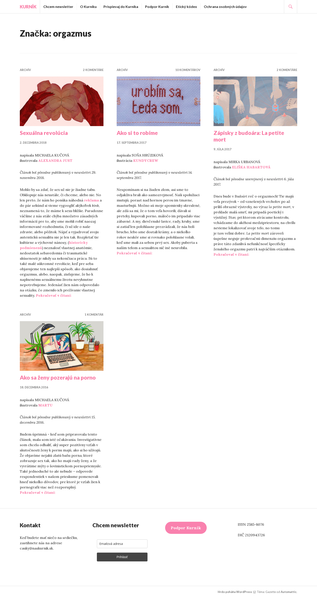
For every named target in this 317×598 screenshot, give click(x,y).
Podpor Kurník (157, 6)
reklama (91, 200)
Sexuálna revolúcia (44, 132)
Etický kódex (186, 6)
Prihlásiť (122, 557)
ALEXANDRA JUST (55, 160)
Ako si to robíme (137, 132)
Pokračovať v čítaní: (54, 295)
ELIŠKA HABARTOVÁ (251, 167)
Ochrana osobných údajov (225, 6)
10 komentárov (187, 70)
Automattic (289, 592)
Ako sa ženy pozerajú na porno (58, 377)
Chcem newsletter (58, 6)
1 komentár (94, 314)
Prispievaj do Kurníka (120, 6)
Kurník (28, 6)
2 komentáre (93, 70)
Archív (25, 70)
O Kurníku (88, 6)
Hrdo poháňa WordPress (235, 592)
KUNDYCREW (145, 160)
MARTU (45, 405)
